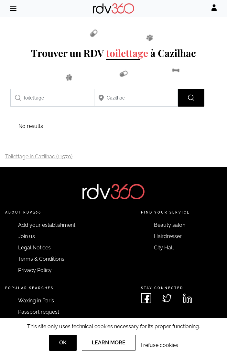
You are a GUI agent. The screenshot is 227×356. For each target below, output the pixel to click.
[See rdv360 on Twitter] (167, 298)
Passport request (38, 312)
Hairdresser (168, 236)
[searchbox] (52, 98)
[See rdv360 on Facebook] (146, 298)
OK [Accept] (63, 343)
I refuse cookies (159, 345)
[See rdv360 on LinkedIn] (187, 298)
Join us (26, 236)
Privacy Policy (35, 270)
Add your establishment (46, 225)
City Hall (164, 248)
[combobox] (52, 98)
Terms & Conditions (41, 259)
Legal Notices (34, 248)
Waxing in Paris (36, 301)
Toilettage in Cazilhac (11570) (38, 156)
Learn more (108, 343)
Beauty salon (169, 225)
